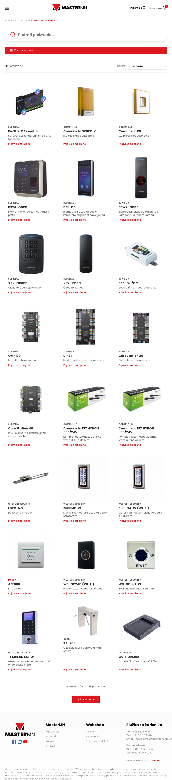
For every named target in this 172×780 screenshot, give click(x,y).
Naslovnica (11, 20)
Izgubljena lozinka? (97, 741)
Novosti (50, 741)
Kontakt (50, 746)
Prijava (90, 731)
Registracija (93, 736)
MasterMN (59, 6)
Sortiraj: (122, 65)
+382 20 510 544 (142, 731)
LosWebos (154, 760)
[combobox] (86, 34)
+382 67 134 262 (142, 735)
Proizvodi (25, 20)
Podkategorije (21, 50)
